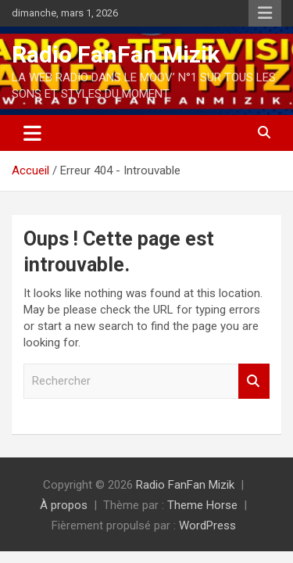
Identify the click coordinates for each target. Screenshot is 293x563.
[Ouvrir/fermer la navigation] (32, 133)
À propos (64, 505)
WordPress (207, 525)
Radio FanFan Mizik (116, 54)
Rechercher (254, 381)
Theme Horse (202, 505)
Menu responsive (264, 13)
